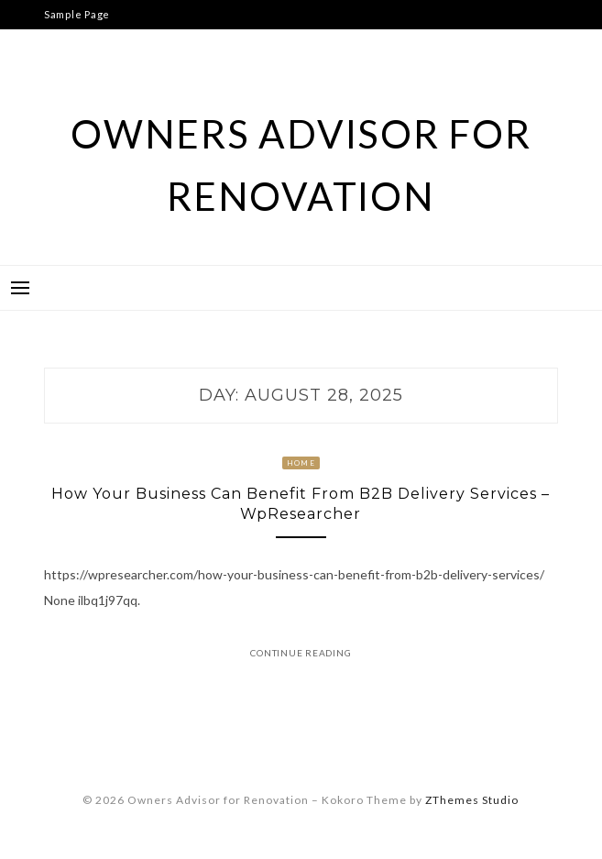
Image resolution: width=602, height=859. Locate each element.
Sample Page (77, 14)
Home (301, 463)
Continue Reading (300, 652)
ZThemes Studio (472, 800)
